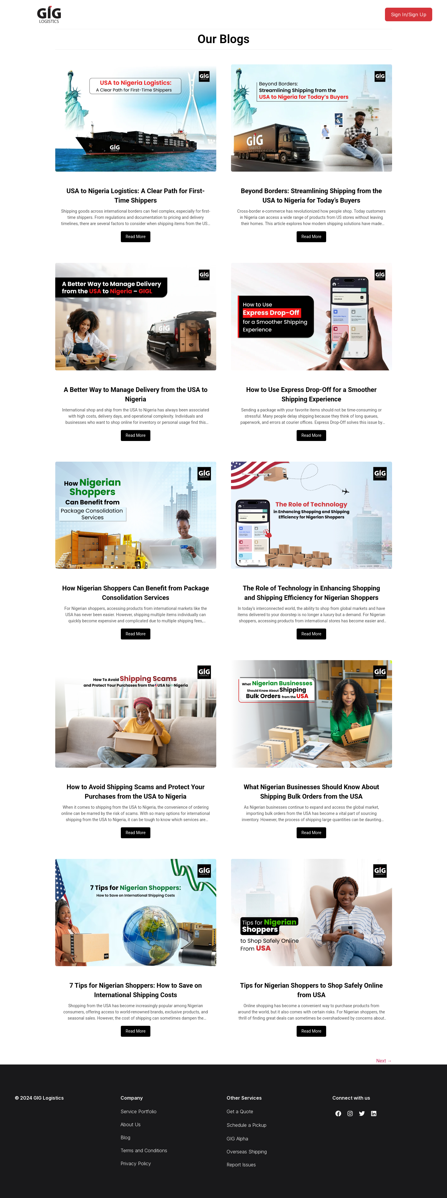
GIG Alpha (237, 1139)
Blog (125, 1137)
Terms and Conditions (144, 1150)
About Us (131, 1124)
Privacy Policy (136, 1163)
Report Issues (241, 1165)
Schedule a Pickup (246, 1125)
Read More (135, 236)
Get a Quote (240, 1111)
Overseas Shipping (247, 1152)
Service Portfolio (139, 1111)
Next (384, 1061)
